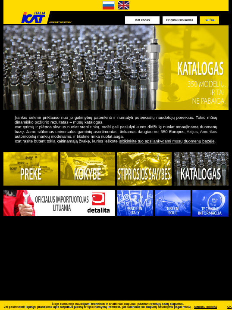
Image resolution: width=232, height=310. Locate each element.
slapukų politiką (205, 306)
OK (229, 306)
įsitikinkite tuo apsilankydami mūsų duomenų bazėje (166, 141)
